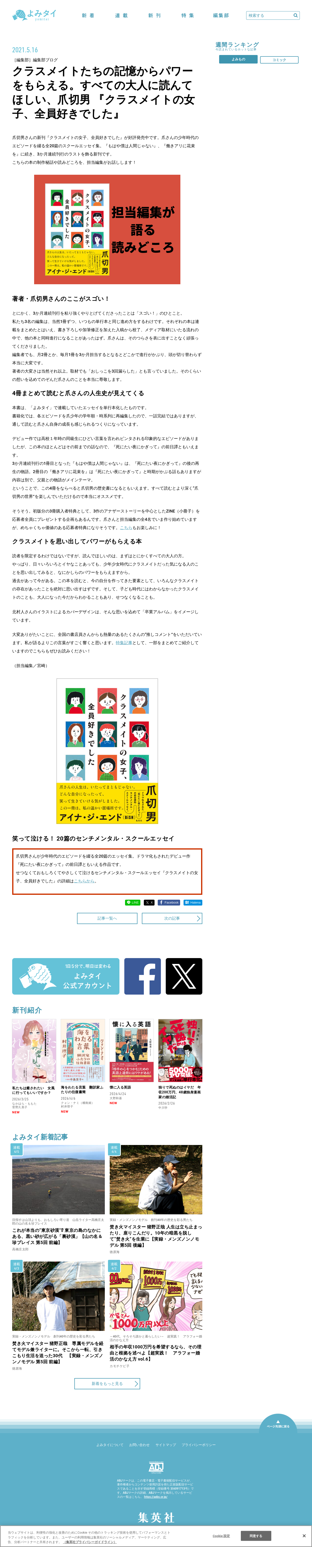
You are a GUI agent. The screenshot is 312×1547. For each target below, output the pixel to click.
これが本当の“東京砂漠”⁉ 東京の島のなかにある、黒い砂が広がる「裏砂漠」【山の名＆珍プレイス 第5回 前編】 (57, 1236)
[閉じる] (304, 1535)
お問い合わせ (139, 1445)
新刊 (154, 15)
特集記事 (124, 642)
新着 (88, 15)
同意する (256, 1536)
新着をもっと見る (107, 1383)
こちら (126, 527)
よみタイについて (110, 1445)
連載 (121, 15)
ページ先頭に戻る (278, 1433)
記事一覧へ (107, 918)
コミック (279, 60)
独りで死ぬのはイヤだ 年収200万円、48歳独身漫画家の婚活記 (179, 1092)
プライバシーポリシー (199, 1445)
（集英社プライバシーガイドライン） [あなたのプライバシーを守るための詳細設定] (90, 1542)
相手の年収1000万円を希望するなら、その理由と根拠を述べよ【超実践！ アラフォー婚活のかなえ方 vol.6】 (155, 1353)
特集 (187, 15)
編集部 (221, 15)
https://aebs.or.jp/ (155, 1497)
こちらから (84, 881)
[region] (156, 1536)
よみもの (238, 59)
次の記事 (172, 918)
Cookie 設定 (221, 1536)
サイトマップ (166, 1445)
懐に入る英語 (120, 1087)
